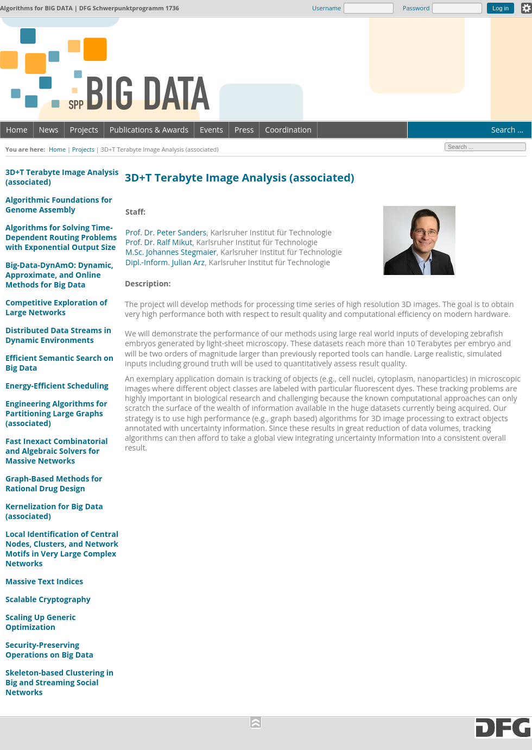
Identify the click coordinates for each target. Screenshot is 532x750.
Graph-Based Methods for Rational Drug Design (53, 483)
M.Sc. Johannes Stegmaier (171, 252)
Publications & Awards (149, 129)
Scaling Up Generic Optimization (40, 622)
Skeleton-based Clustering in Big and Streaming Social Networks (59, 682)
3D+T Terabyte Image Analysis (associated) (62, 177)
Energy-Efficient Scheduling (57, 385)
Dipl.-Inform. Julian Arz (165, 262)
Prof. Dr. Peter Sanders (165, 232)
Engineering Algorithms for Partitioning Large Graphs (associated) (56, 413)
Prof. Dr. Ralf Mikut (158, 242)
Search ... (507, 129)
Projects (84, 129)
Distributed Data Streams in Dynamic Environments (58, 335)
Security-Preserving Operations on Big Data (49, 650)
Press (244, 129)
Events (211, 129)
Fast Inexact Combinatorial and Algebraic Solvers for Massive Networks (56, 451)
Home (17, 129)
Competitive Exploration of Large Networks (56, 307)
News (49, 129)
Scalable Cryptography (48, 599)
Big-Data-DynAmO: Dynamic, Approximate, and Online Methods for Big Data (59, 275)
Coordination (288, 129)
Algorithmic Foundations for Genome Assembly (58, 205)
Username (326, 8)
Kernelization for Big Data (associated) (54, 511)
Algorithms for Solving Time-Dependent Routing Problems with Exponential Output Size (61, 237)
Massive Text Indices (44, 581)
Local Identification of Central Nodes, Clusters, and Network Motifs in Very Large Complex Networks (61, 548)
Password (416, 8)
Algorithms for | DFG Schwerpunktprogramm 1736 (89, 8)
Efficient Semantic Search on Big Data (59, 363)
